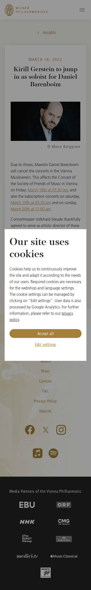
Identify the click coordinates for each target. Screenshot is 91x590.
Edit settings (45, 344)
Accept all (45, 333)
